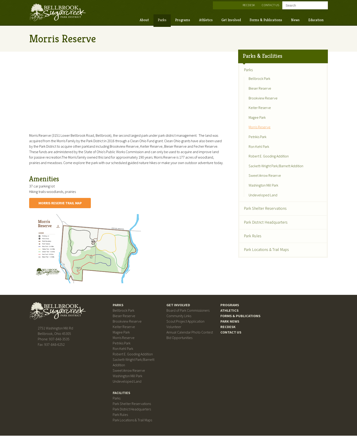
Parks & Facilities (257, 50)
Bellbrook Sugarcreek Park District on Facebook (204, 4)
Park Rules (247, 230)
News (281, 18)
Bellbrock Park (254, 73)
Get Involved (217, 18)
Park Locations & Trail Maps (260, 244)
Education (302, 18)
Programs (168, 18)
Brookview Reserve (257, 93)
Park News (226, 327)
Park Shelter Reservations (259, 203)
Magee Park (251, 112)
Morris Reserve (254, 122)
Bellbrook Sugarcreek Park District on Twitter (222, 4)
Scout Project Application (187, 327)
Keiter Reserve (254, 103)
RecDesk (235, 4)
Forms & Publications (252, 18)
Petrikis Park (252, 132)
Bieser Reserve (254, 83)
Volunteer (175, 333)
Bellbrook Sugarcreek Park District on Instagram (213, 4)
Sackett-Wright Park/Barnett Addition (270, 161)
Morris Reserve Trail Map (76, 209)
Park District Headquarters (260, 216)
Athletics (192, 18)
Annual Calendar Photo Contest (191, 338)
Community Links (180, 322)
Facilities (127, 400)
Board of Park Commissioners (189, 316)
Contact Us (256, 4)
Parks (148, 18)
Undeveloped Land (257, 190)
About (130, 18)
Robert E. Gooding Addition (263, 151)
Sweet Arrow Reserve (259, 170)
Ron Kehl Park (253, 141)
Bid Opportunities (181, 344)
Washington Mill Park (258, 180)
